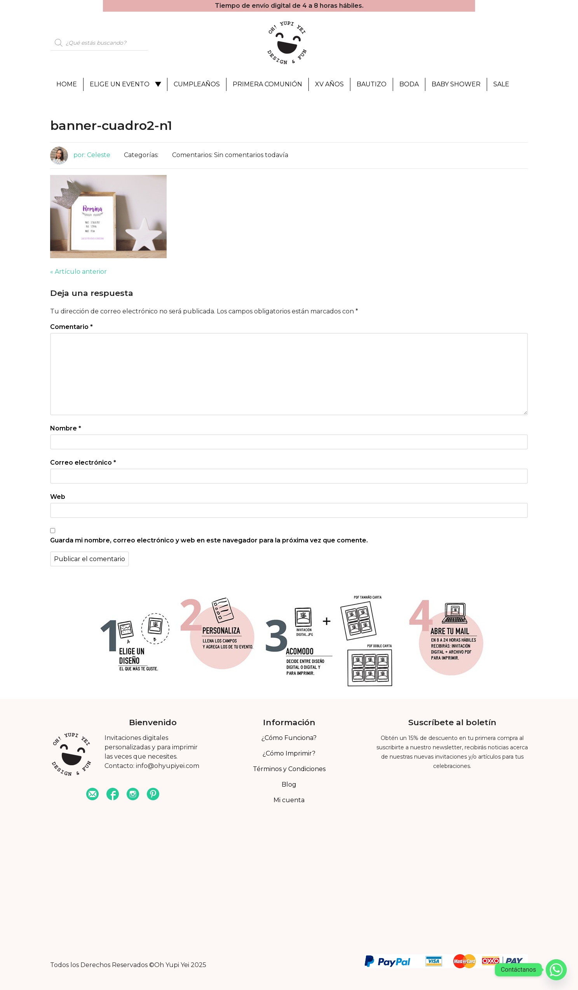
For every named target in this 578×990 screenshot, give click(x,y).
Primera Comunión (267, 84)
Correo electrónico (83, 462)
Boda (409, 84)
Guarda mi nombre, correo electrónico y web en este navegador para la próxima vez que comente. (209, 540)
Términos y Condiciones (289, 769)
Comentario (71, 327)
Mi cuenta (289, 800)
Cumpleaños (197, 84)
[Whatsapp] (556, 969)
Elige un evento (120, 84)
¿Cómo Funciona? (289, 738)
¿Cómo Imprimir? (289, 753)
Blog (289, 784)
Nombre (65, 428)
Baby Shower (456, 84)
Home (66, 84)
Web (57, 496)
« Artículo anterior (78, 271)
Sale (501, 84)
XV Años (329, 84)
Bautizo (371, 84)
